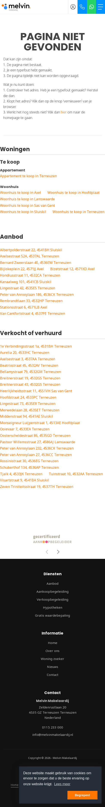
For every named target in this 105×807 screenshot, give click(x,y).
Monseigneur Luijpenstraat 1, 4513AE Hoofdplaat (40, 422)
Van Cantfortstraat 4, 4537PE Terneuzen (32, 313)
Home (14, 785)
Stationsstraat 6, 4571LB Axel (23, 307)
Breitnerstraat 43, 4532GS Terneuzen (30, 384)
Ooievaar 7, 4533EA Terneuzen (24, 429)
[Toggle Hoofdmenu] (100, 7)
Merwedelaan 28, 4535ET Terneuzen (29, 410)
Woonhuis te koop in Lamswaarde (27, 199)
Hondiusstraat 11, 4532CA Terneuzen (30, 275)
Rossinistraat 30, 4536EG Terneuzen (29, 461)
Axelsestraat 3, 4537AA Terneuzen (27, 359)
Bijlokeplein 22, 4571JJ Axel (22, 268)
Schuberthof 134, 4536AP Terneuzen (29, 467)
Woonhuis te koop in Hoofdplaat (73, 192)
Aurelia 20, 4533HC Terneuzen (24, 352)
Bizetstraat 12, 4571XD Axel (72, 268)
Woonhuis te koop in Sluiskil (23, 211)
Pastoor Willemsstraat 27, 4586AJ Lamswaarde (37, 442)
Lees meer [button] (62, 784)
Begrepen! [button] (82, 795)
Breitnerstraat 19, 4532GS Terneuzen (30, 378)
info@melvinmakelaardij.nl (52, 734)
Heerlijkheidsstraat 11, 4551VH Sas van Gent (36, 391)
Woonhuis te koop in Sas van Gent (27, 205)
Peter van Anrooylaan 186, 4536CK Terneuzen (37, 294)
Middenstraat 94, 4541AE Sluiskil (26, 416)
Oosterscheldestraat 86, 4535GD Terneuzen (35, 435)
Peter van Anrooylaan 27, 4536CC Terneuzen (36, 454)
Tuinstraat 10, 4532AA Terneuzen (76, 474)
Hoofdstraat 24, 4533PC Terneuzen (28, 397)
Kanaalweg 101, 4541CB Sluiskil (25, 281)
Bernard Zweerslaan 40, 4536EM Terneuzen (35, 262)
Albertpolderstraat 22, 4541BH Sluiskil (31, 250)
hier (64, 112)
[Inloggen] (73, 7)
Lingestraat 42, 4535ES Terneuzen (27, 288)
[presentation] (47, 552)
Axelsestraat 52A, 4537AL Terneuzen (29, 256)
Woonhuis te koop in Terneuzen (78, 211)
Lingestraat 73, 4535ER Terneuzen (27, 403)
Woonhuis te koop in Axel (20, 192)
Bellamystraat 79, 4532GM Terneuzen (30, 371)
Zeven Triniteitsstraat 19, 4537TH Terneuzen (36, 486)
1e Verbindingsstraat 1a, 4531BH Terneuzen (36, 346)
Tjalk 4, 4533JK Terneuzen (21, 474)
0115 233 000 (52, 727)
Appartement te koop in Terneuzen (28, 176)
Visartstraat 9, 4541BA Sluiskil (24, 480)
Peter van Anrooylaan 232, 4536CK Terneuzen (37, 448)
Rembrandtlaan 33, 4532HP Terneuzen (31, 300)
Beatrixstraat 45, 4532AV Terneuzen (29, 365)
